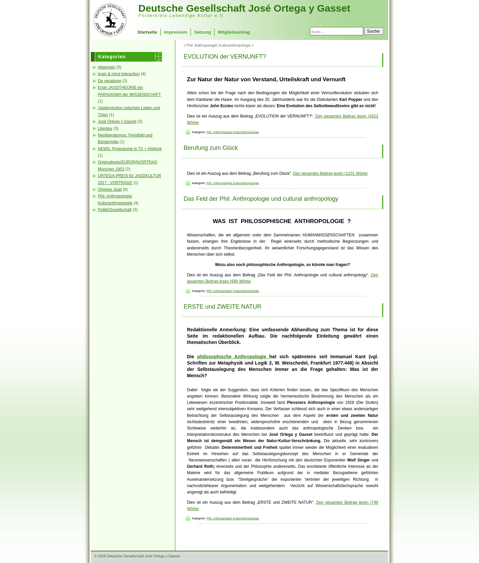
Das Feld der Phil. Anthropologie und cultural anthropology (261, 198)
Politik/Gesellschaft (114, 209)
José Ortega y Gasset (117, 121)
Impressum (175, 32)
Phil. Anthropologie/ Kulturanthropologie (233, 132)
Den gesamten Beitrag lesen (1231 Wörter (330, 173)
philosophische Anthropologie (233, 356)
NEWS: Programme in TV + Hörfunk (130, 148)
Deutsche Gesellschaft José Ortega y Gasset (244, 8)
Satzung (202, 32)
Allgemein (106, 67)
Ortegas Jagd (110, 189)
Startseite (147, 32)
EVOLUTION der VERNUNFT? (225, 56)
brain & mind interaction (119, 74)
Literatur (105, 128)
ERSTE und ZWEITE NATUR (222, 306)
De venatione (109, 81)
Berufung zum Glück (211, 147)
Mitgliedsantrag (234, 32)
